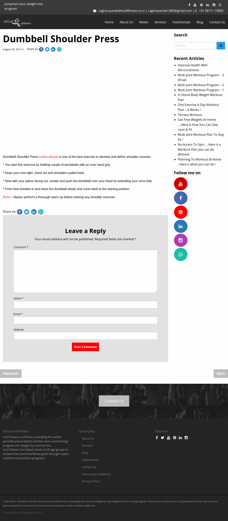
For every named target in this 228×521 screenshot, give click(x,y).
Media (143, 22)
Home (109, 22)
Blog (200, 22)
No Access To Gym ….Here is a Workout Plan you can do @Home (199, 149)
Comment (21, 247)
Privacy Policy (90, 481)
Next (221, 374)
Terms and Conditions (96, 474)
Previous (10, 374)
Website (19, 329)
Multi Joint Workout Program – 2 (201, 85)
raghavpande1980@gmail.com (170, 11)
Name (18, 298)
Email (18, 314)
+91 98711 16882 (211, 11)
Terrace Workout (190, 115)
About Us (126, 22)
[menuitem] (109, 22)
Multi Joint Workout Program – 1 (201, 90)
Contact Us (217, 22)
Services (160, 22)
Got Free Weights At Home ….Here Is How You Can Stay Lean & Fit (198, 125)
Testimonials (181, 22)
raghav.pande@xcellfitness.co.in (122, 11)
